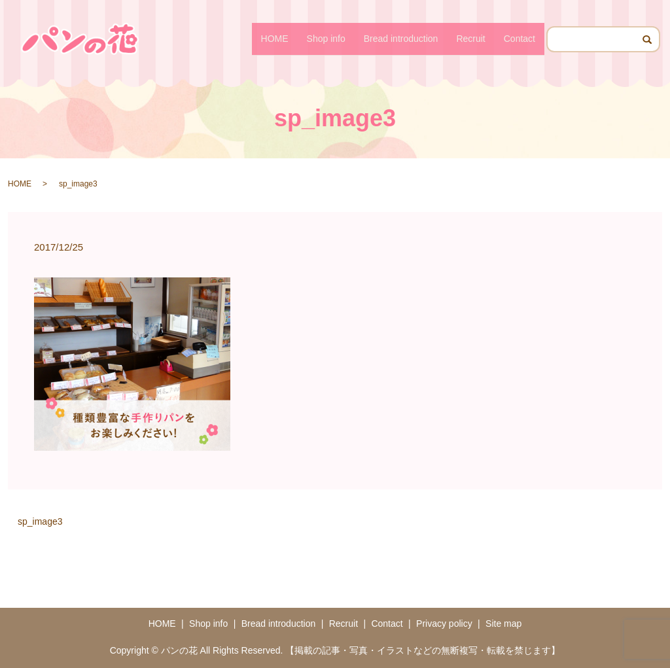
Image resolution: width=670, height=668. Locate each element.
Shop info (326, 38)
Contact (519, 38)
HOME (275, 38)
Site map (503, 623)
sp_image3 (40, 521)
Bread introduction (401, 38)
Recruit (470, 38)
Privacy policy (444, 623)
